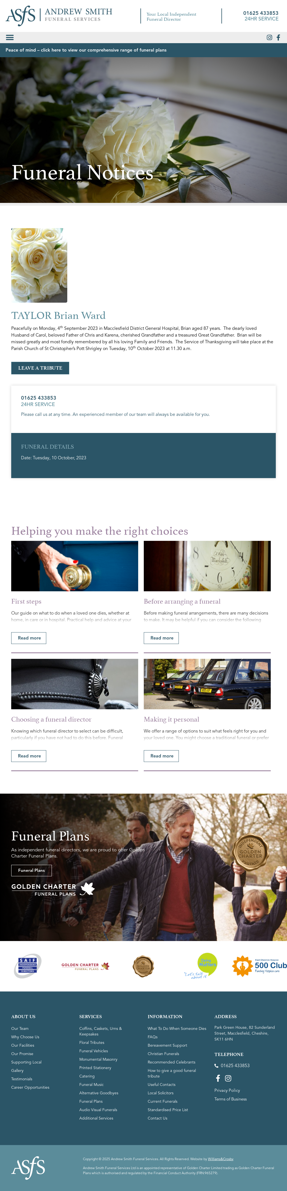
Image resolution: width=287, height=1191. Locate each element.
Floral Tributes (91, 1042)
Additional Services (96, 1118)
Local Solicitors (160, 1093)
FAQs (153, 1037)
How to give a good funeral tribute (172, 1073)
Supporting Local (26, 1062)
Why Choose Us (25, 1037)
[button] (10, 37)
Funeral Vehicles (93, 1051)
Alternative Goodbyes (98, 1093)
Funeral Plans (91, 1101)
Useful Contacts (161, 1084)
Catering (87, 1076)
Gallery (17, 1070)
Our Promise (22, 1053)
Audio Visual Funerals (98, 1109)
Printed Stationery (95, 1067)
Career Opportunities (30, 1087)
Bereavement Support (167, 1045)
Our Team (20, 1028)
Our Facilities (22, 1045)
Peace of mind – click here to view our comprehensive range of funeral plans (86, 50)
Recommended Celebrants (171, 1062)
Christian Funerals (163, 1053)
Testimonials (21, 1079)
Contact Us (157, 1118)
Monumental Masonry (98, 1059)
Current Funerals (162, 1101)
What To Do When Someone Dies (177, 1028)
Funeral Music (91, 1084)
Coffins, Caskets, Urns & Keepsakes (100, 1031)
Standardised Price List (168, 1109)
